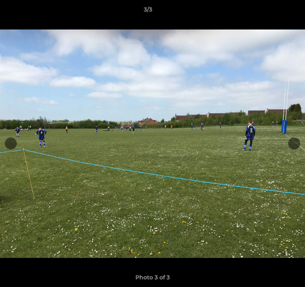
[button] (276, 11)
